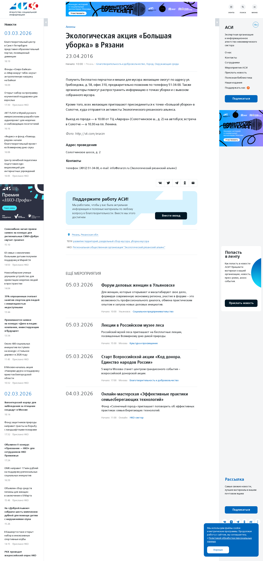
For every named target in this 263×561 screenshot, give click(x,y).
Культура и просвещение (144, 343)
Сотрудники (232, 62)
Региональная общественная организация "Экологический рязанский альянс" (119, 247)
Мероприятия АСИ (236, 67)
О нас (228, 52)
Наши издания (233, 82)
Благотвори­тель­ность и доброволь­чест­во (120, 64)
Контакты (231, 57)
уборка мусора (140, 241)
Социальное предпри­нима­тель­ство (153, 311)
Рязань (76, 234)
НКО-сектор (137, 417)
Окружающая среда (167, 64)
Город (149, 64)
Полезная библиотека (238, 77)
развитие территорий (85, 241)
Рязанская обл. (90, 234)
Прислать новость (236, 72)
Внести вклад (171, 215)
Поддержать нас (235, 87)
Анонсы (70, 26)
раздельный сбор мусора (114, 241)
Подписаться (241, 98)
